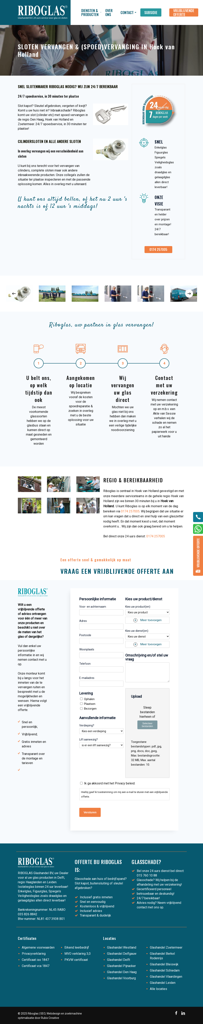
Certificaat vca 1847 (35, 966)
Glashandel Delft (118, 960)
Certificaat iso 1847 (35, 960)
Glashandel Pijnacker (121, 966)
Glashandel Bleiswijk (164, 964)
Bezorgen (90, 708)
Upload (136, 697)
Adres (83, 620)
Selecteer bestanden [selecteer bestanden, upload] (147, 725)
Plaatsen (89, 704)
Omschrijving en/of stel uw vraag (146, 657)
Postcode (85, 635)
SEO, (43, 1013)
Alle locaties (158, 989)
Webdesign (53, 1013)
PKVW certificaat (76, 960)
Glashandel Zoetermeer (166, 947)
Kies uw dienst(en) (136, 630)
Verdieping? (86, 725)
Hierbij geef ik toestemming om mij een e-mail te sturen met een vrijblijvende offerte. (124, 794)
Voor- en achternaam (92, 606)
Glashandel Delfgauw (121, 953)
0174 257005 (130, 511)
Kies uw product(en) (137, 606)
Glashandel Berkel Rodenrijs (162, 956)
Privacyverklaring (34, 953)
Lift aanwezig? (88, 739)
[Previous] (14, 294)
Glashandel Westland (121, 947)
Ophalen (89, 699)
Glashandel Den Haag (122, 972)
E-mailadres (86, 677)
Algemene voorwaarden (38, 947)
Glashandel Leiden (162, 983)
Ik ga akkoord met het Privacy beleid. (109, 783)
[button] (158, 249)
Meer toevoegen (151, 620)
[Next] (189, 294)
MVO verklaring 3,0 (77, 953)
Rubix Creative (50, 1017)
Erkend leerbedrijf (76, 947)
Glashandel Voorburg (121, 978)
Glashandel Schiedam (165, 970)
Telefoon (85, 663)
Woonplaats (86, 649)
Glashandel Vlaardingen (166, 976)
